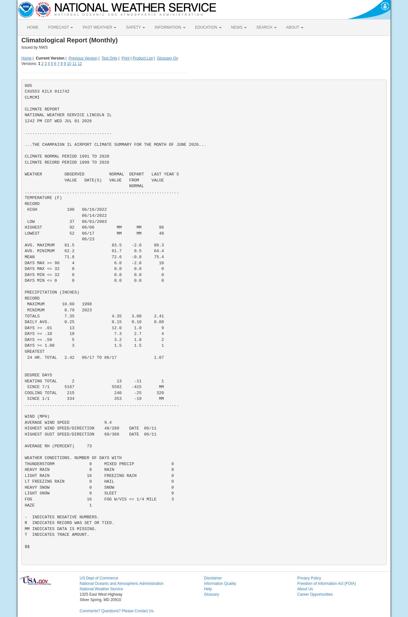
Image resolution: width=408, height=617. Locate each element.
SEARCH (266, 27)
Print (125, 58)
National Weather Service (101, 589)
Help (208, 589)
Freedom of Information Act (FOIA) (326, 583)
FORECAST (60, 27)
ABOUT (294, 27)
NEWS (239, 27)
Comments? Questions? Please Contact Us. (117, 611)
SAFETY (135, 27)
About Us (305, 589)
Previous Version (83, 58)
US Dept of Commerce (99, 578)
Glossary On (167, 58)
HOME (33, 27)
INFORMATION (170, 27)
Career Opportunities (315, 594)
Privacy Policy (309, 578)
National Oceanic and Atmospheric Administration (122, 583)
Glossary (211, 594)
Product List (143, 58)
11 (74, 63)
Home (26, 58)
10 (69, 63)
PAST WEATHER (99, 27)
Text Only (109, 58)
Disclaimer (213, 578)
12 (79, 63)
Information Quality (220, 583)
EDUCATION (208, 27)
